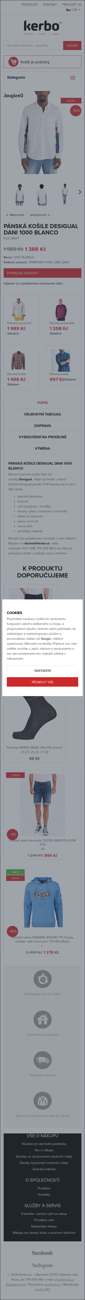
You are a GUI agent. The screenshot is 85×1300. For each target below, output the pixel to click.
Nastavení (42, 671)
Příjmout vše (42, 682)
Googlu (46, 639)
